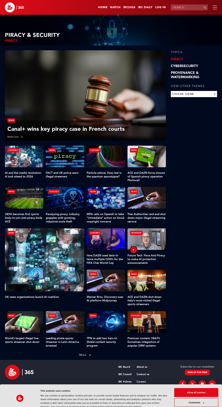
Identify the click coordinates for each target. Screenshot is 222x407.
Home (102, 7)
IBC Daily (145, 7)
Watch (115, 7)
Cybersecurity (184, 66)
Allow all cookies (196, 378)
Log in (160, 7)
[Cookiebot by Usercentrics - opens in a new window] (19, 401)
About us (142, 367)
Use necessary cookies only (196, 398)
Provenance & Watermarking (185, 74)
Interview (136, 233)
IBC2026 (129, 7)
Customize (196, 388)
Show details (47, 401)
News (11, 120)
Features (13, 150)
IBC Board (124, 367)
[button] (214, 7)
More (82, 355)
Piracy (177, 59)
